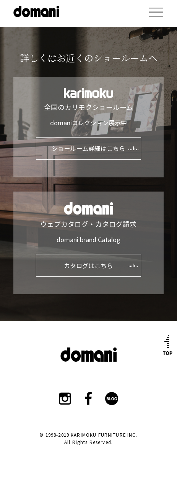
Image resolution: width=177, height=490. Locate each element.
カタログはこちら (88, 265)
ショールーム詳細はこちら (88, 148)
